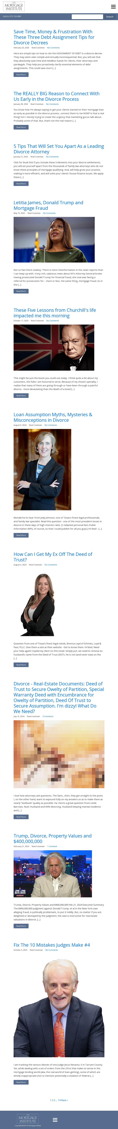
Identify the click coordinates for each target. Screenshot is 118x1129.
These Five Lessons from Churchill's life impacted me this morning (55, 312)
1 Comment (52, 846)
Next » (64, 1100)
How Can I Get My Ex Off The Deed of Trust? (53, 556)
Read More (21, 74)
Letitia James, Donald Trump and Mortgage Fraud (48, 205)
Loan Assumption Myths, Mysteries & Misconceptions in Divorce (53, 417)
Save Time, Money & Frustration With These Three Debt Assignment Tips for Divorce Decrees (54, 37)
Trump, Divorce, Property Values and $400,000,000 (53, 838)
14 (59, 1100)
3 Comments (48, 716)
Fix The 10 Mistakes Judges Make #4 (52, 945)
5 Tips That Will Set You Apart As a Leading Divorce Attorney (59, 148)
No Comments (53, 47)
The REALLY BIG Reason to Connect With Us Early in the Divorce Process (57, 96)
